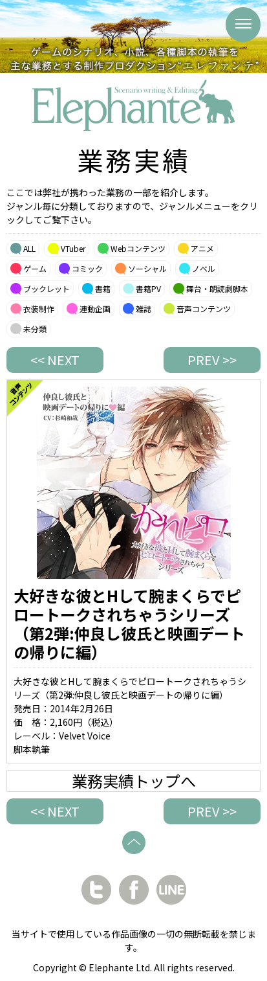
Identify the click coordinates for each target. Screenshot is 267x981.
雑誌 (143, 308)
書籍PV (148, 288)
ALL (29, 248)
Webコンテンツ (138, 248)
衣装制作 (38, 308)
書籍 (103, 288)
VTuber (73, 248)
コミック (87, 268)
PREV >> (212, 359)
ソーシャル (147, 268)
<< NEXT (55, 359)
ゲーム (35, 268)
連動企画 (95, 308)
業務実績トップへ (134, 781)
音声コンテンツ (203, 308)
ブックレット (46, 288)
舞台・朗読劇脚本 (217, 288)
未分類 (35, 328)
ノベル (203, 268)
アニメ (202, 248)
